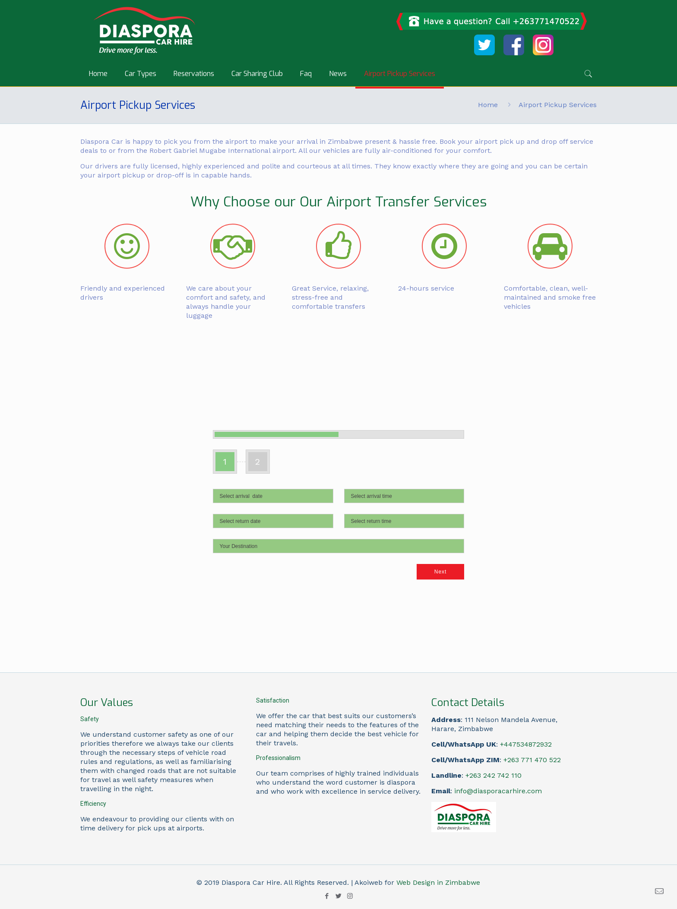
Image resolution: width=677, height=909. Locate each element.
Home (488, 105)
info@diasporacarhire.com (498, 791)
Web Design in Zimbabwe (438, 882)
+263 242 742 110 (493, 775)
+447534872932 (526, 744)
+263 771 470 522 (532, 760)
